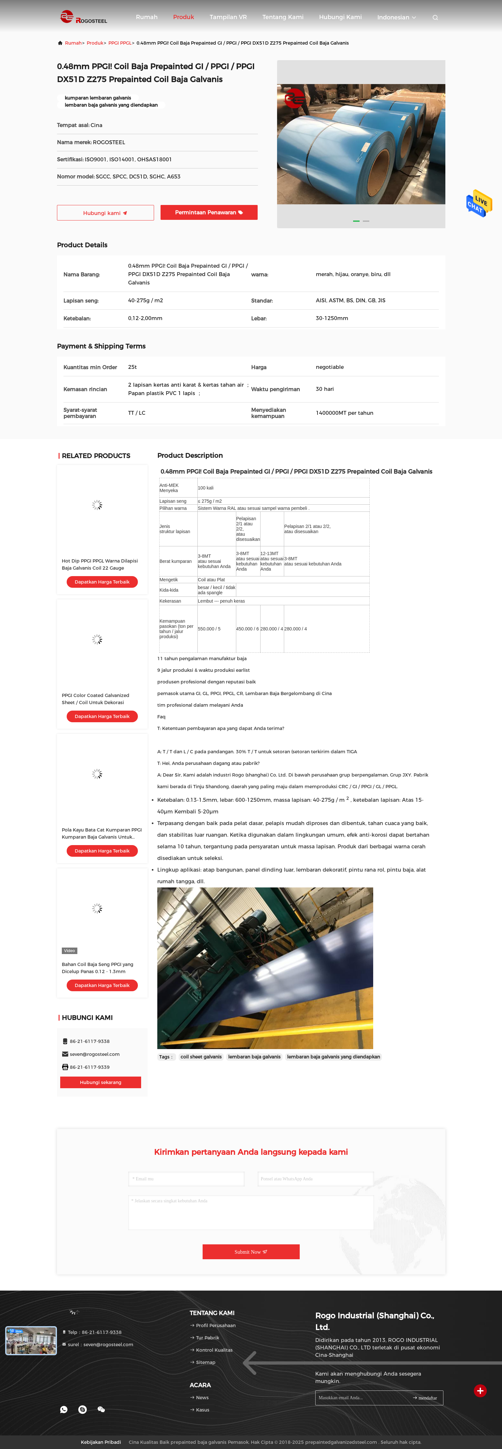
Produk (183, 17)
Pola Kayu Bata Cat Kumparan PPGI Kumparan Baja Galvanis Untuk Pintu (102, 837)
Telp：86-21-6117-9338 (91, 1332)
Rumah (147, 17)
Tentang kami (283, 17)
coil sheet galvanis (201, 1057)
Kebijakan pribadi (101, 1442)
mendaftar (424, 1398)
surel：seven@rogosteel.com (97, 1344)
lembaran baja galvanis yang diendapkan (333, 1057)
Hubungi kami (340, 17)
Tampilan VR (228, 17)
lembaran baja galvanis (254, 1057)
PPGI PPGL (119, 43)
